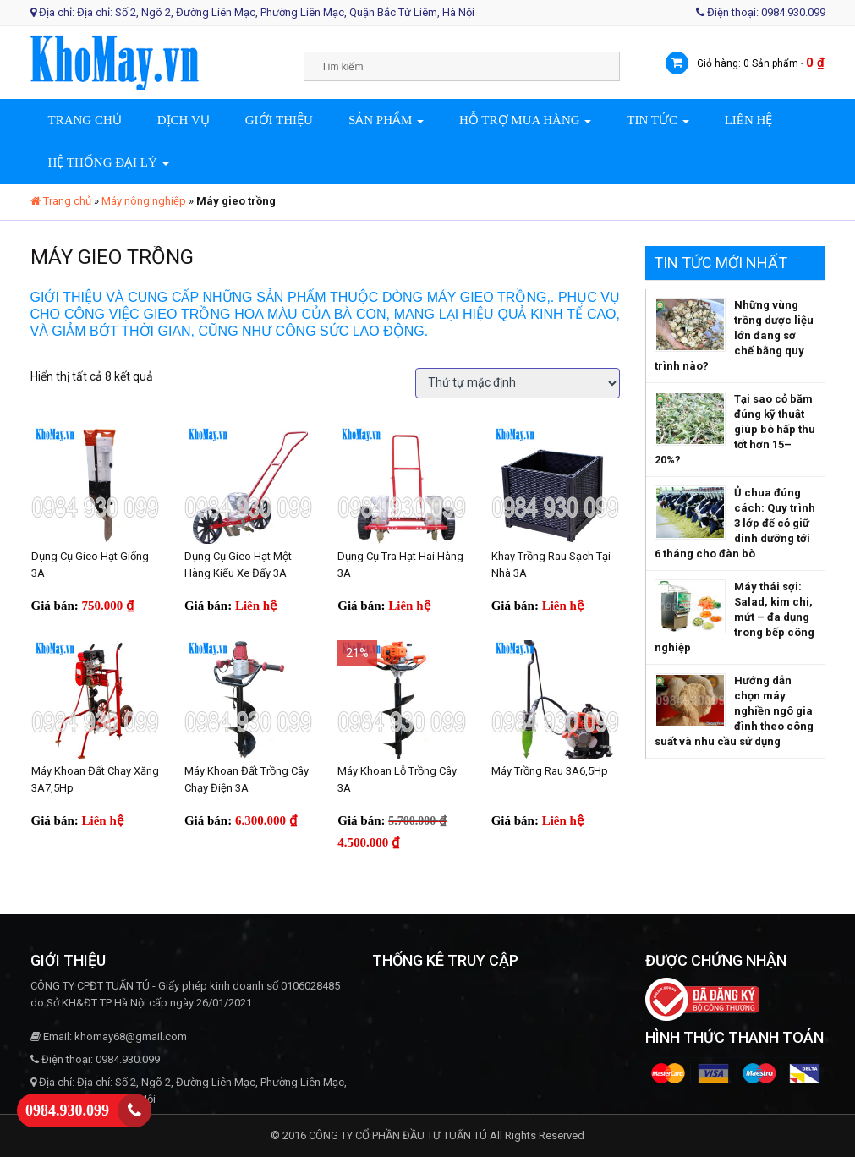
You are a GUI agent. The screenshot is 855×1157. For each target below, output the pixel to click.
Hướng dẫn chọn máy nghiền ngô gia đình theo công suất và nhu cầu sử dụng (734, 711)
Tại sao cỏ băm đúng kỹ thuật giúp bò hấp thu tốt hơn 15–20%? (735, 429)
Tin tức (657, 120)
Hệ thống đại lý (108, 162)
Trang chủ (85, 120)
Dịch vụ (183, 120)
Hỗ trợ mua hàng (525, 120)
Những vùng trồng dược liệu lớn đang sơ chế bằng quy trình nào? (734, 335)
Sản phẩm (386, 120)
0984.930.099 (67, 1110)
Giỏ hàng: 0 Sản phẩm (747, 63)
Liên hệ (749, 120)
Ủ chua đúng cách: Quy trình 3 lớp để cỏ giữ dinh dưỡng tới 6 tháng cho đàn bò (735, 523)
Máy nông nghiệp (143, 201)
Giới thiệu (279, 120)
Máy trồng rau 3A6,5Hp (549, 771)
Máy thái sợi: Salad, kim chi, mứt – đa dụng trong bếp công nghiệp (734, 617)
